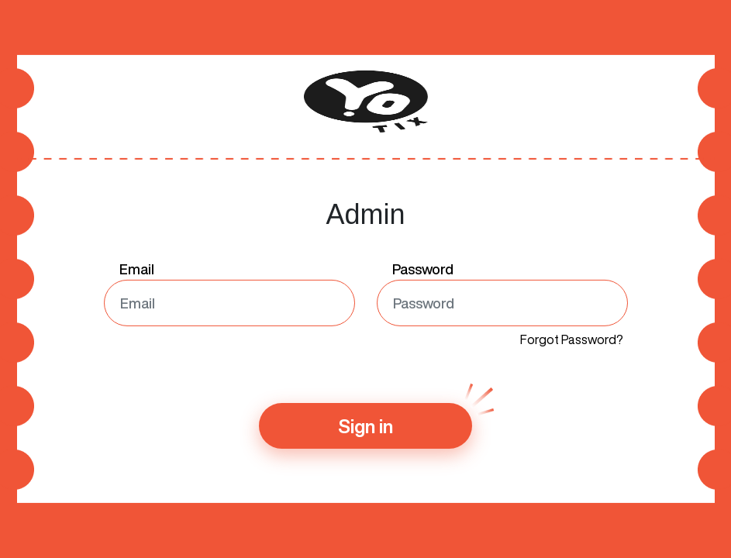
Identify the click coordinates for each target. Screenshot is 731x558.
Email (136, 269)
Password (422, 269)
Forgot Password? (571, 339)
